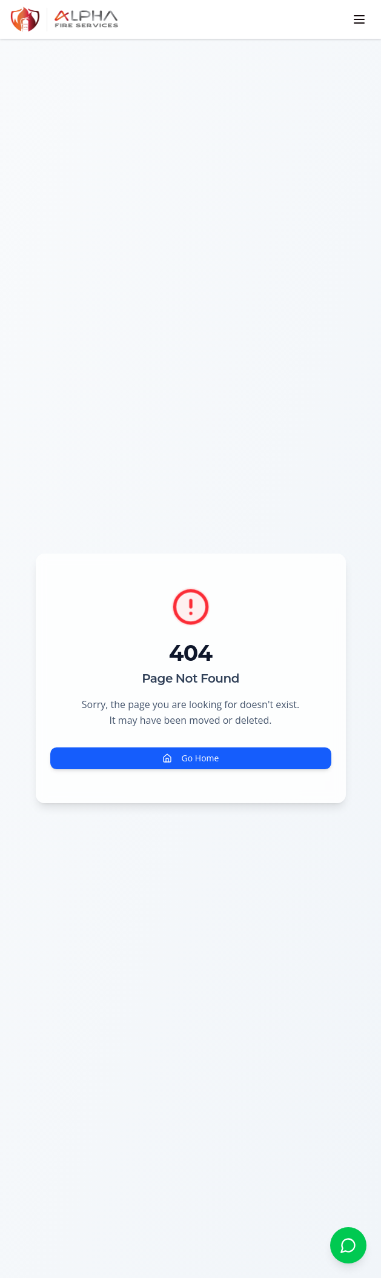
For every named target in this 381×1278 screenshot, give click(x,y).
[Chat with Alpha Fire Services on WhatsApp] (348, 1245)
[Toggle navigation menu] (359, 19)
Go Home (190, 758)
